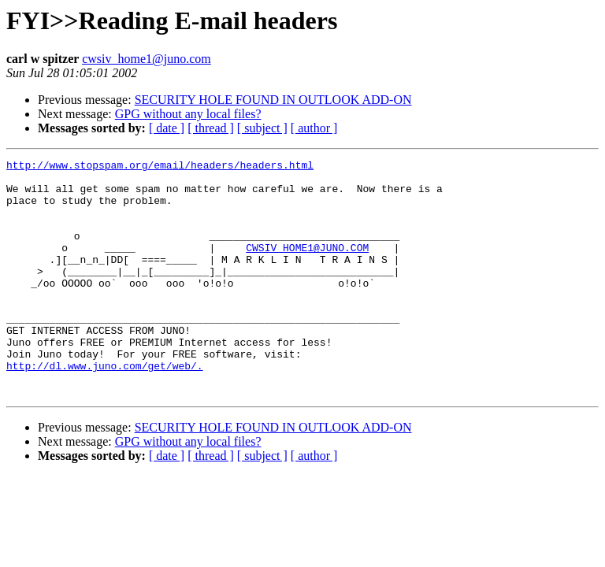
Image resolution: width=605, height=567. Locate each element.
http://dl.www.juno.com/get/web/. (104, 408)
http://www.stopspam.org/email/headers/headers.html (160, 167)
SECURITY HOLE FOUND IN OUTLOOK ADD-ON (273, 99)
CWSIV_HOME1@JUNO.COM (307, 266)
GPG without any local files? (188, 113)
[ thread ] (210, 128)
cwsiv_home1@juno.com (146, 58)
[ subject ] (262, 128)
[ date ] (166, 128)
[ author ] (314, 128)
